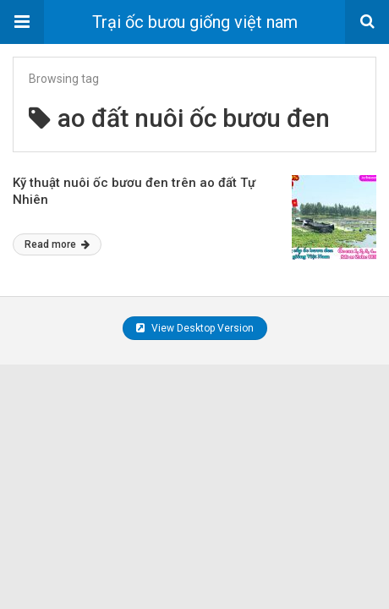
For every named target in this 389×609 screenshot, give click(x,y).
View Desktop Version (195, 328)
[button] (22, 22)
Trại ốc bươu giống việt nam (195, 22)
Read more (57, 244)
